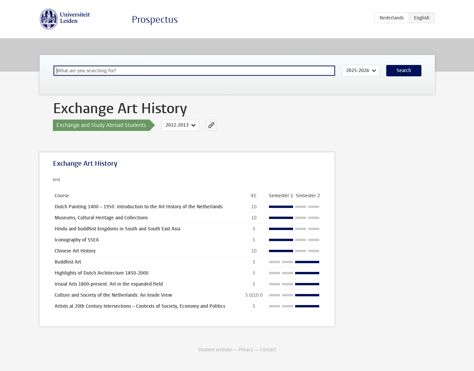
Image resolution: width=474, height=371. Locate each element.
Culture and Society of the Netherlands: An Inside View (113, 295)
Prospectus (155, 19)
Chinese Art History (75, 251)
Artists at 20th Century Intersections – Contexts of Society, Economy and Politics (140, 306)
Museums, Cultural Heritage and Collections (101, 218)
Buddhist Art (68, 262)
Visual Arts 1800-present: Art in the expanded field (109, 284)
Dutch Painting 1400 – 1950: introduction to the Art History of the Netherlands (138, 207)
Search (404, 70)
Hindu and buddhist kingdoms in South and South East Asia (117, 229)
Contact (268, 350)
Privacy (246, 350)
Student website (215, 350)
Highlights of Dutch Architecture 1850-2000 (101, 273)
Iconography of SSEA (77, 240)
